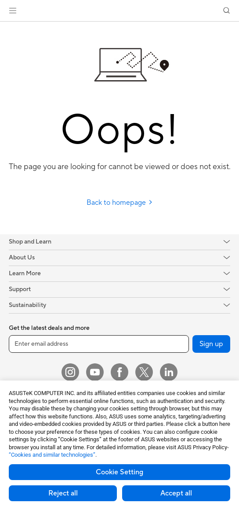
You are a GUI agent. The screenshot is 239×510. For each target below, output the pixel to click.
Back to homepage (120, 202)
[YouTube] (95, 372)
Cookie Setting (119, 472)
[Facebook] (119, 372)
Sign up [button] (211, 344)
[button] (13, 11)
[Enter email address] (99, 344)
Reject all (63, 493)
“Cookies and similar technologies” (52, 454)
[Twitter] (144, 372)
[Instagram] (70, 372)
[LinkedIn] (168, 372)
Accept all (176, 493)
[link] (119, 10)
